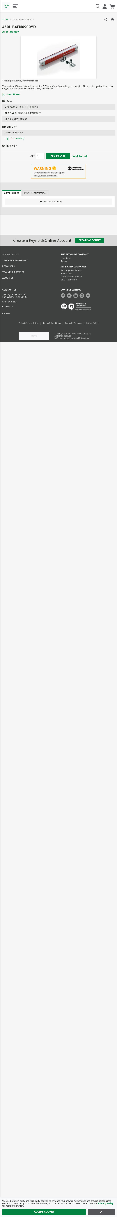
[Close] (101, 1212)
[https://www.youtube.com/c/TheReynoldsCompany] (89, 295)
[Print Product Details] (112, 19)
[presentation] (11, 193)
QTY (32, 156)
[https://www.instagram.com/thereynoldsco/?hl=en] (83, 295)
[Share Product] (105, 19)
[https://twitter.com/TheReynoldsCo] (70, 295)
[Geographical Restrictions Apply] (58, 172)
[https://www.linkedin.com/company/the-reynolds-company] (76, 295)
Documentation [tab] (35, 193)
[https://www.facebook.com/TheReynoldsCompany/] (64, 295)
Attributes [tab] (11, 193)
